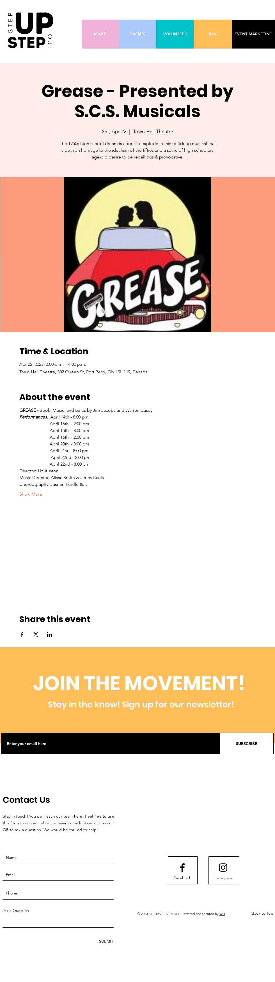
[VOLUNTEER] (175, 34)
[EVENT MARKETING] (253, 34)
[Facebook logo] (182, 867)
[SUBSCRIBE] (247, 743)
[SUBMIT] (105, 941)
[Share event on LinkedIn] (49, 634)
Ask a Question (16, 910)
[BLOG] (213, 34)
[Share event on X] (35, 634)
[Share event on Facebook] (22, 634)
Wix (222, 914)
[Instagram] (223, 878)
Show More (30, 494)
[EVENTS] (137, 34)
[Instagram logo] (223, 867)
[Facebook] (182, 878)
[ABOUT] (100, 34)
